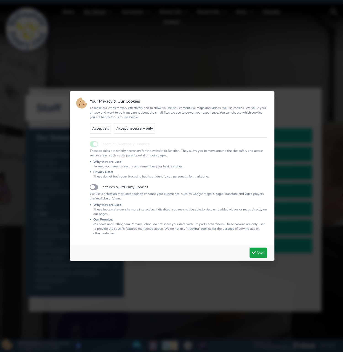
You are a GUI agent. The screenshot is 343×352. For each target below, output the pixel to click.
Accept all (100, 128)
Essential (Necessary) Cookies (125, 144)
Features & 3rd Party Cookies (124, 187)
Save (258, 252)
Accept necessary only (134, 128)
